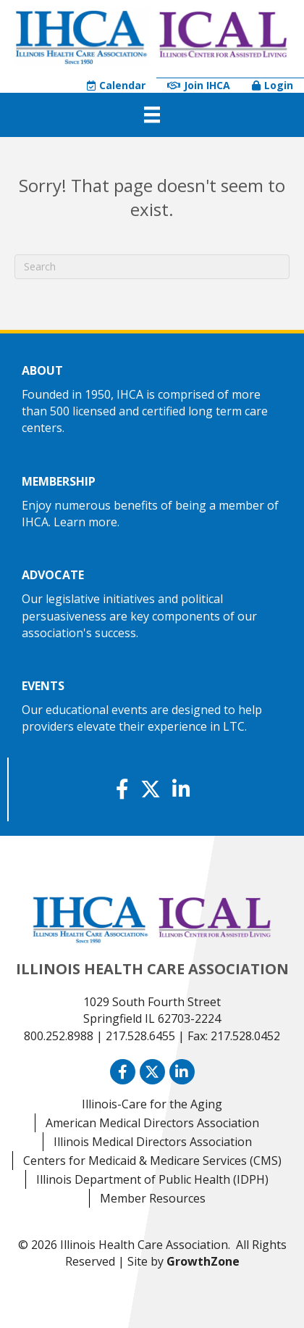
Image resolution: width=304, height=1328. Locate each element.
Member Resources (153, 1198)
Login (272, 85)
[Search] (152, 266)
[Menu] (152, 114)
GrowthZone (203, 1261)
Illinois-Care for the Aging (152, 1104)
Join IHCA (198, 85)
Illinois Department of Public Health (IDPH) (152, 1179)
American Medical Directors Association (152, 1123)
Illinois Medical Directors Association (153, 1142)
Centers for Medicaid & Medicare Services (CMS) (152, 1161)
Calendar (116, 85)
